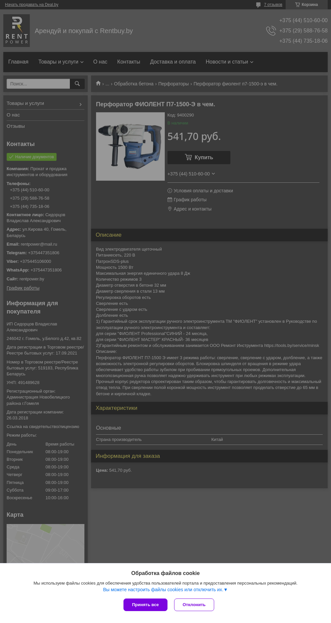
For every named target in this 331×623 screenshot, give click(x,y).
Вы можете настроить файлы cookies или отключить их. (163, 589)
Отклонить (194, 604)
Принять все (145, 604)
